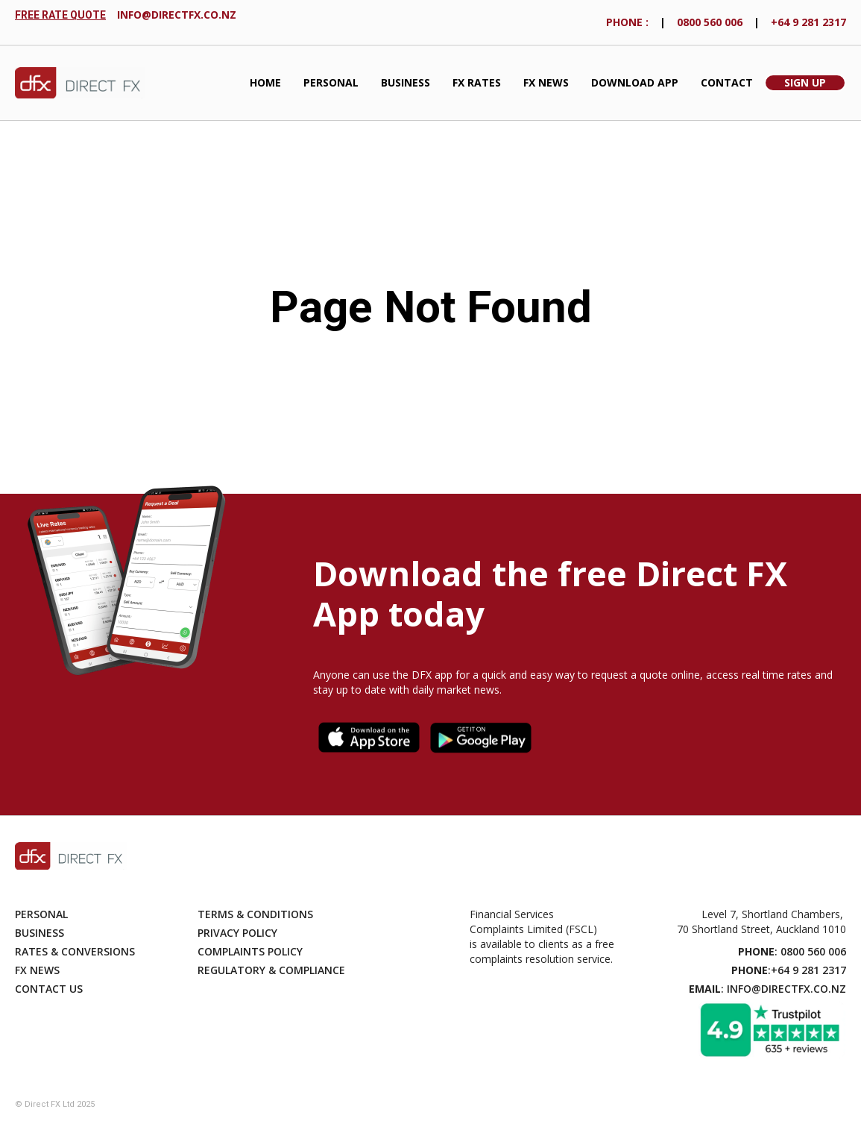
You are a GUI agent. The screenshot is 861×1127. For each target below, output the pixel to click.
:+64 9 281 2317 (788, 970)
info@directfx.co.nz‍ (176, 14)
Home (265, 82)
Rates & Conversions (75, 951)
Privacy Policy (237, 933)
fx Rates (476, 82)
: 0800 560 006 (792, 951)
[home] (80, 83)
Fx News (37, 970)
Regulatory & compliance (271, 970)
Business (405, 82)
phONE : (627, 22)
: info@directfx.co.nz (767, 989)
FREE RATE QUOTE (60, 15)
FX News (546, 82)
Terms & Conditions (255, 914)
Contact (727, 82)
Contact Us (49, 989)
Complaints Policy (250, 951)
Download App (634, 82)
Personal (331, 82)
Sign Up (805, 82)
